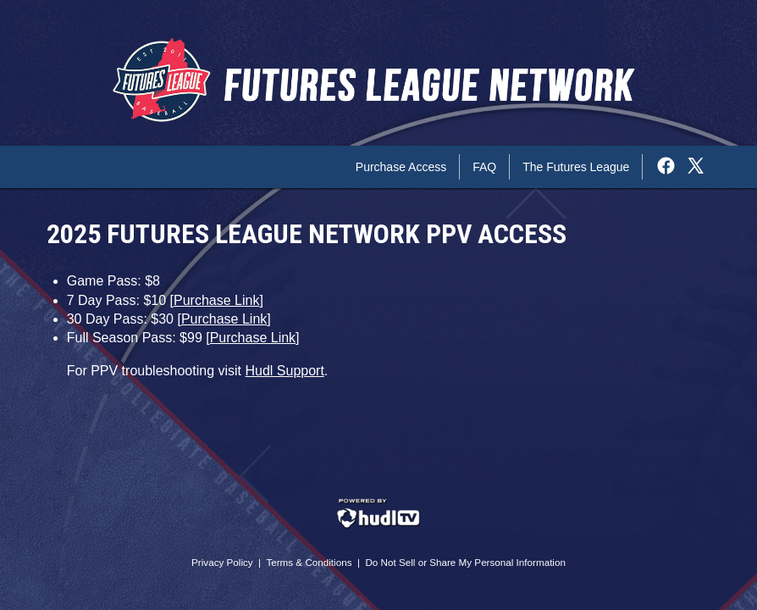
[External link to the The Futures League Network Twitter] (695, 167)
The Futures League (575, 167)
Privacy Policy (222, 562)
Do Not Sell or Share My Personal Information (465, 562)
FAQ (484, 167)
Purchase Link (216, 300)
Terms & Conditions (308, 562)
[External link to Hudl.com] (378, 525)
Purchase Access (401, 167)
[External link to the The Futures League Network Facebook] (670, 167)
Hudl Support (284, 370)
